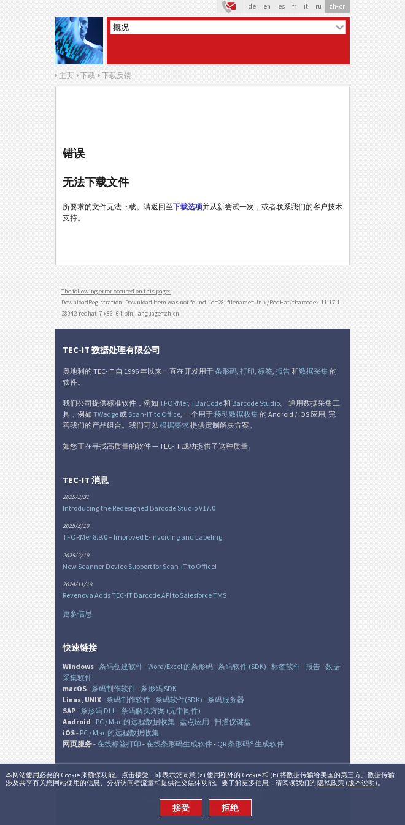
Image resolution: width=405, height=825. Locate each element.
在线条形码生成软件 (179, 743)
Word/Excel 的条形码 (180, 666)
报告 (283, 371)
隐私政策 (330, 782)
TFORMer (174, 403)
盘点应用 (194, 721)
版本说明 (361, 782)
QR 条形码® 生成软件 (250, 743)
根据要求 (174, 425)
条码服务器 (225, 699)
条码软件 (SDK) (242, 666)
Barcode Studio (256, 403)
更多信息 (77, 613)
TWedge (105, 414)
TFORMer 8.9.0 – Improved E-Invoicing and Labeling (142, 536)
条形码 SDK (159, 688)
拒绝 (230, 807)
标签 (265, 371)
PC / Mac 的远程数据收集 (135, 721)
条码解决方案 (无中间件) (161, 710)
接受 (181, 807)
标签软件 (286, 666)
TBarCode (206, 403)
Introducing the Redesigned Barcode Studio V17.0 (139, 508)
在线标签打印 (119, 743)
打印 (247, 371)
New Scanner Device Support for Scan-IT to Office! (140, 566)
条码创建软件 (121, 666)
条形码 (226, 371)
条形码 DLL (98, 710)
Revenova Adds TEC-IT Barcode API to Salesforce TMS (144, 595)
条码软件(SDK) (178, 699)
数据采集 (313, 371)
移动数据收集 (236, 414)
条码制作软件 (113, 688)
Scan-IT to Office (154, 414)
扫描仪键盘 (232, 721)
